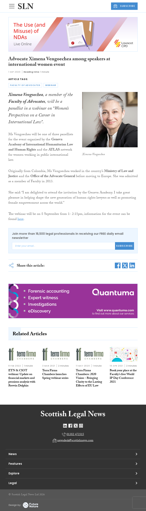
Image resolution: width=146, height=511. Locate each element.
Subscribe (124, 245)
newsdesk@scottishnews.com (75, 440)
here (20, 219)
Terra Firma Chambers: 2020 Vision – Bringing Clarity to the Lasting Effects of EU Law (89, 378)
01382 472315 (75, 434)
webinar (50, 85)
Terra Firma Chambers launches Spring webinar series (55, 374)
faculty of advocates (25, 85)
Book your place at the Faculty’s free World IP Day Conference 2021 (123, 376)
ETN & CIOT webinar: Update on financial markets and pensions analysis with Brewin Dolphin (21, 378)
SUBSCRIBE (124, 6)
